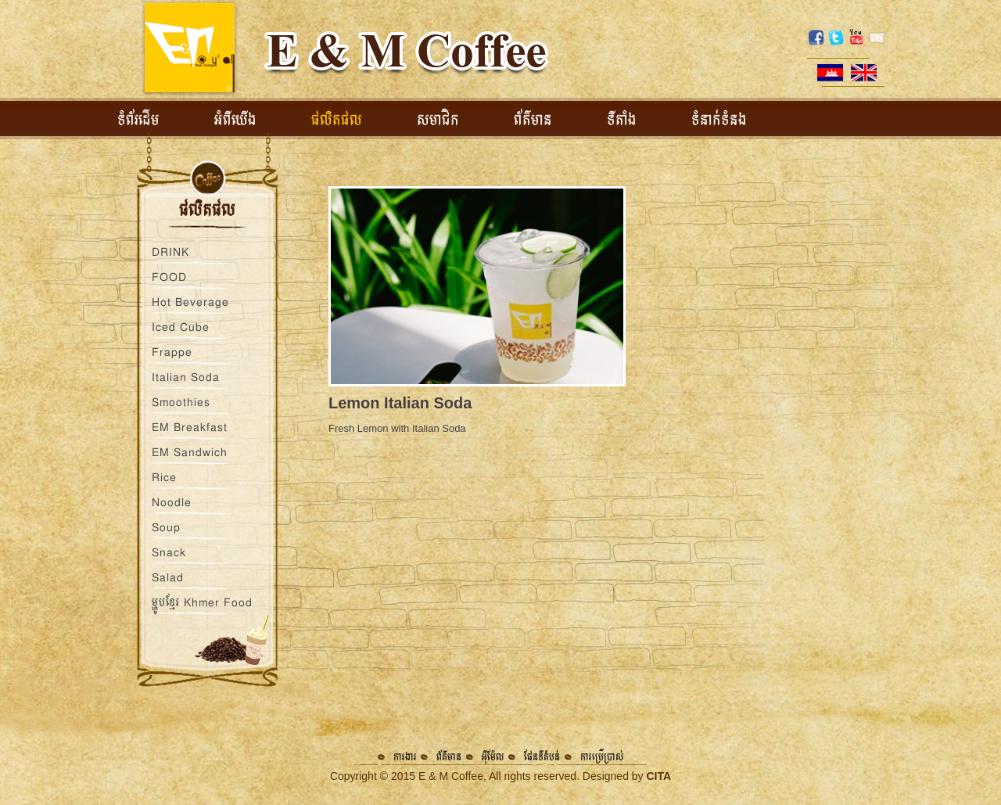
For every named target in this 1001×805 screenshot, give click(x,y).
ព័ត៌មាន (533, 120)
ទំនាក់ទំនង (719, 120)
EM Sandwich (190, 452)
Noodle (172, 502)
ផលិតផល (336, 120)
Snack (169, 552)
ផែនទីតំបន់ (542, 756)
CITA (658, 776)
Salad (168, 577)
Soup (166, 527)
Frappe (172, 352)
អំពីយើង (235, 120)
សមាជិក (438, 120)
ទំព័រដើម (138, 120)
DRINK (170, 251)
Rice (164, 477)
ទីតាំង (622, 120)
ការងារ (405, 756)
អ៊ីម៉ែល (493, 756)
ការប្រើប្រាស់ (602, 756)
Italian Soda (186, 377)
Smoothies (181, 402)
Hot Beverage (190, 301)
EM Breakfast (190, 427)
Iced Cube (181, 327)
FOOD (169, 276)
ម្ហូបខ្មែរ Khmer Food (202, 602)
